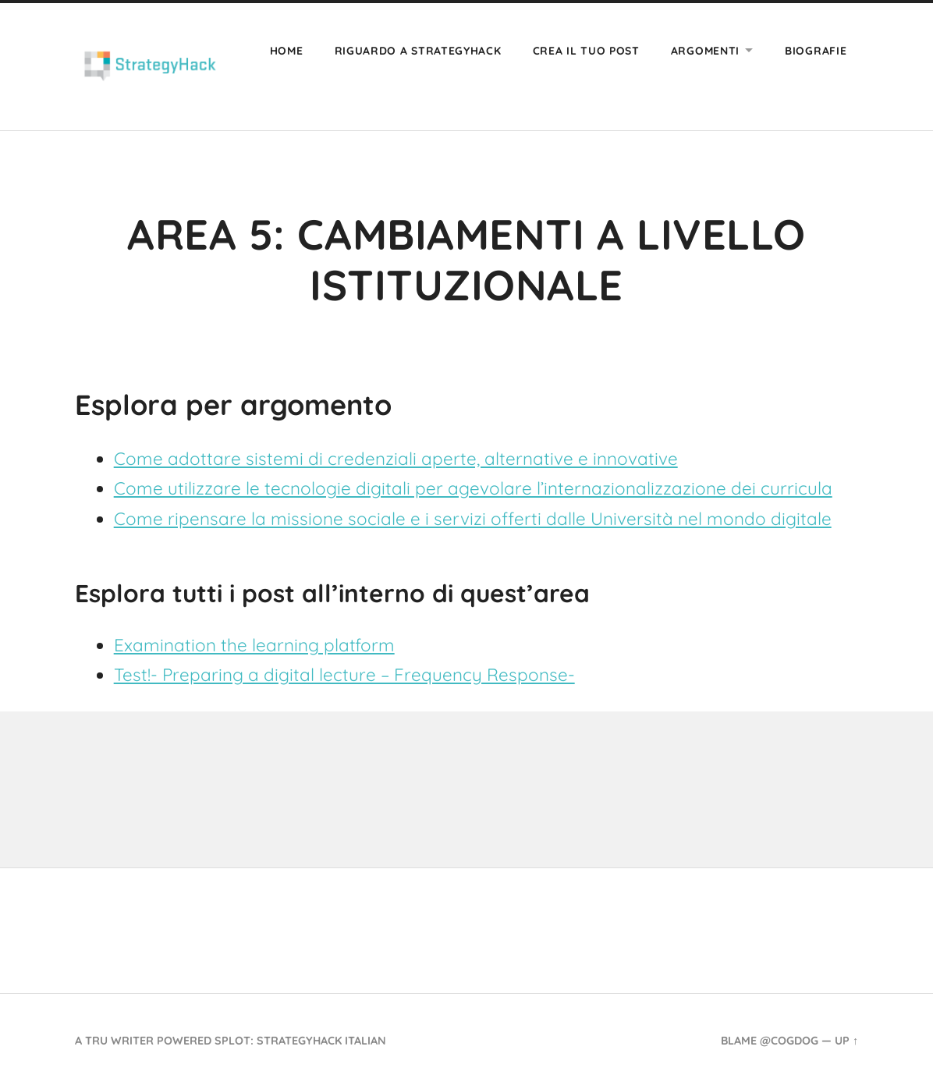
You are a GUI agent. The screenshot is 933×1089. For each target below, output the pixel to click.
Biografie (815, 50)
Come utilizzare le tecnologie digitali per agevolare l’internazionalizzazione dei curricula (473, 488)
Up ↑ (846, 1041)
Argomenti (705, 50)
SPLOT (232, 1041)
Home (286, 50)
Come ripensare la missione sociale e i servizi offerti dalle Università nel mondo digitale (473, 518)
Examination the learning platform (254, 644)
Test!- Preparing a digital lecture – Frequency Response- (344, 674)
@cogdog (789, 1041)
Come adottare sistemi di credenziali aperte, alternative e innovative (396, 458)
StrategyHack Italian (321, 1041)
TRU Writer (119, 1041)
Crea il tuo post (586, 50)
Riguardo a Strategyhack (418, 50)
